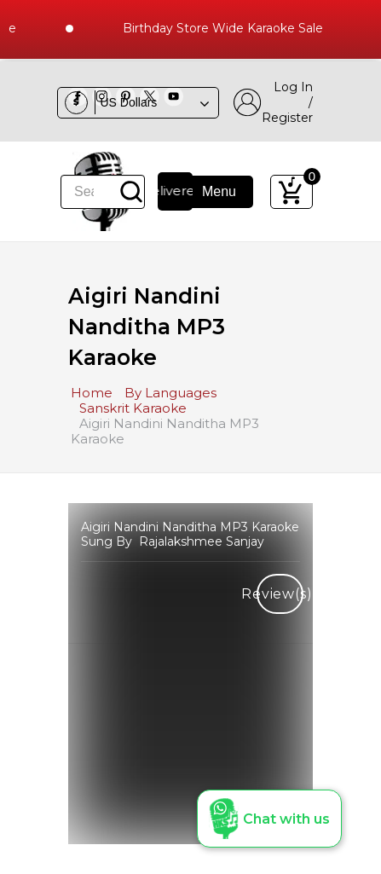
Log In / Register (273, 102)
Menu (207, 191)
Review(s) (280, 594)
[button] (269, 819)
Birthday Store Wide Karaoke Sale (230, 28)
